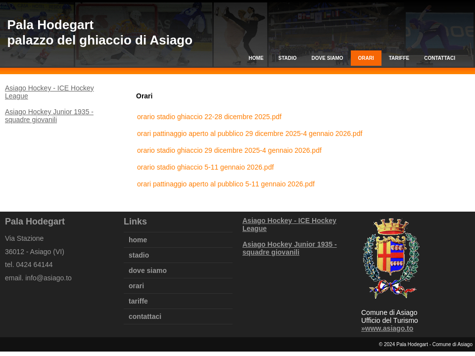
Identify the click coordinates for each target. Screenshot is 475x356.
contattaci (439, 58)
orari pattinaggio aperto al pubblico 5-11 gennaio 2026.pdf (226, 184)
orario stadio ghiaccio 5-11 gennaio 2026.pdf (205, 167)
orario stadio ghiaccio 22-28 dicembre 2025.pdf (209, 117)
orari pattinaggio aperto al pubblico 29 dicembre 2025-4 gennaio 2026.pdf (249, 133)
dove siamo (327, 58)
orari (366, 58)
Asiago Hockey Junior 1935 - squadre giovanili (49, 116)
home (256, 58)
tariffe (399, 58)
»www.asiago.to (387, 328)
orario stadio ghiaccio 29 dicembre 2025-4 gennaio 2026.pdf (229, 150)
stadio (288, 58)
